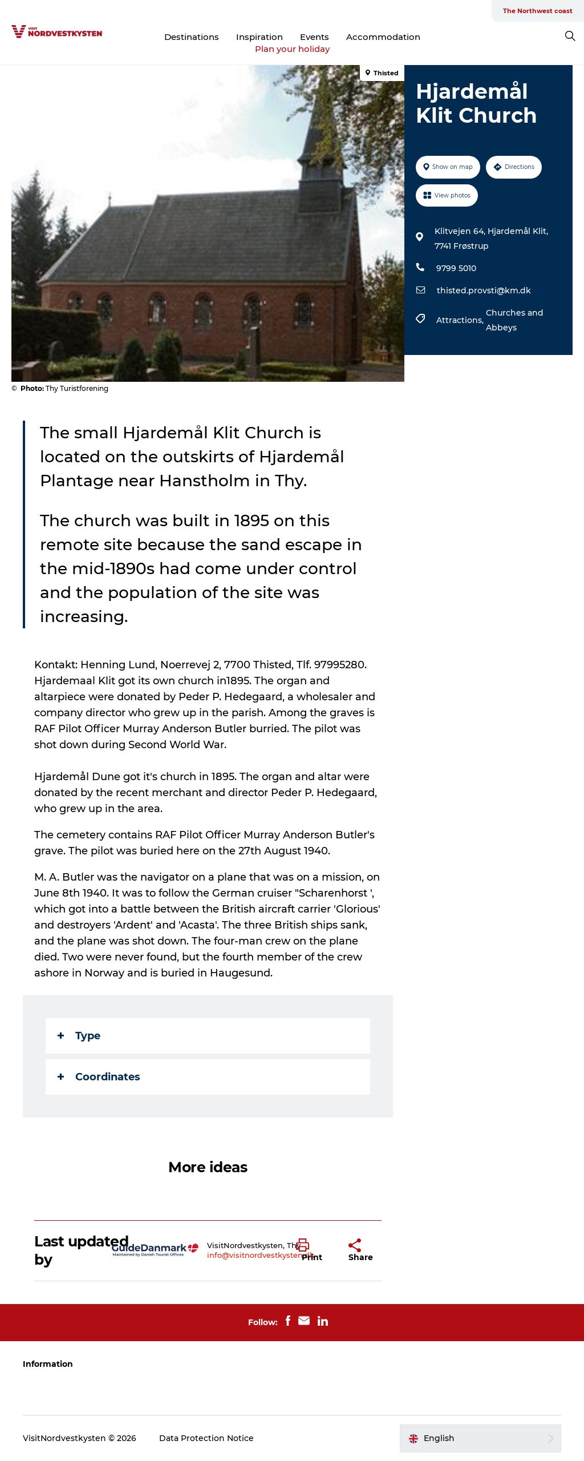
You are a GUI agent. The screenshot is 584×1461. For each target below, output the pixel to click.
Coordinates (99, 1077)
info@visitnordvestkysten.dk (260, 1255)
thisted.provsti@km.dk (484, 290)
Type (79, 1036)
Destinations (191, 36)
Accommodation (383, 36)
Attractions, (461, 320)
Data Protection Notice (206, 1438)
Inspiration (259, 36)
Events (314, 36)
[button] (314, 1250)
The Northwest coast (538, 11)
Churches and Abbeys (515, 320)
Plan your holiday (292, 48)
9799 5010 (456, 268)
